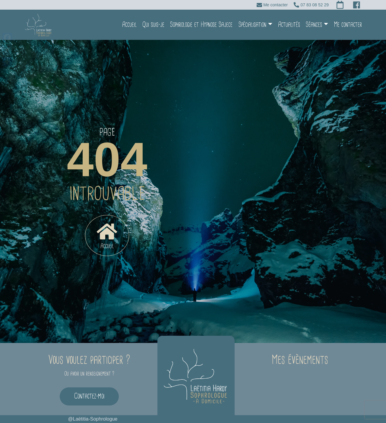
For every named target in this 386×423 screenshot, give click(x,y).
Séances (314, 24)
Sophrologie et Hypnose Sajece (201, 24)
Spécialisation (252, 24)
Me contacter (348, 24)
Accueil (129, 24)
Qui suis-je (153, 24)
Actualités (289, 24)
